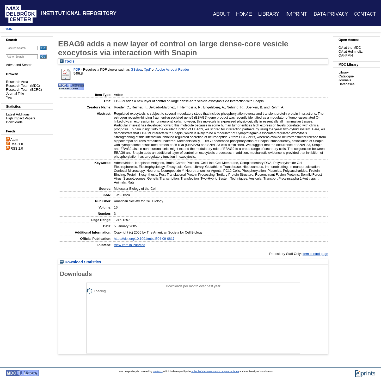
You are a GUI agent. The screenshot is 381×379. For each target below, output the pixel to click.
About (221, 13)
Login (8, 29)
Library (268, 13)
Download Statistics (80, 262)
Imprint (296, 13)
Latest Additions (17, 114)
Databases (346, 84)
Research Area (17, 82)
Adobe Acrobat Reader (172, 69)
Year (9, 97)
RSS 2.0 (17, 148)
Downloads (14, 122)
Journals (345, 80)
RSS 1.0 (17, 144)
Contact (365, 13)
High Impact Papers (20, 118)
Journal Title (15, 93)
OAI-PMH (346, 55)
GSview (136, 69)
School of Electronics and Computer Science (215, 371)
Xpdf (147, 69)
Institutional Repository (78, 13)
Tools (67, 61)
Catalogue (346, 76)
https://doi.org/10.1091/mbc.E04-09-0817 (144, 239)
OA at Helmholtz (350, 51)
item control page (315, 254)
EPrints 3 (157, 371)
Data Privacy (331, 13)
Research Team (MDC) (23, 86)
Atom (14, 140)
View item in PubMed (129, 245)
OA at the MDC (350, 48)
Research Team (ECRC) (24, 89)
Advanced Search (19, 65)
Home (244, 13)
